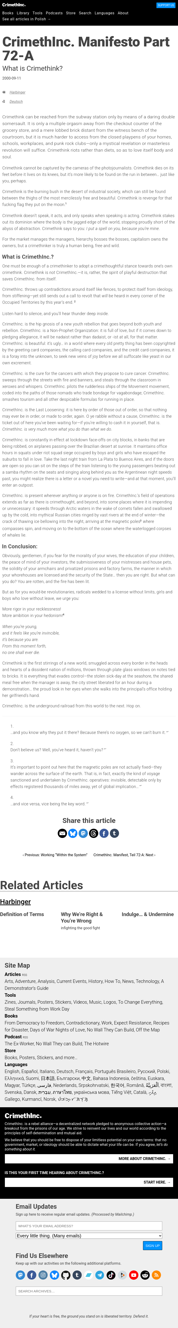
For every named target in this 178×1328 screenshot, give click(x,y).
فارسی (44, 1085)
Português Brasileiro (115, 1071)
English (12, 1071)
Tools (38, 13)
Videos (80, 1002)
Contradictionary (82, 1023)
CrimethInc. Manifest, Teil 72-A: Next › (124, 855)
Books (8, 13)
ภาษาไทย (62, 1092)
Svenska (13, 1092)
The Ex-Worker (19, 1043)
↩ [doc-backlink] (167, 731)
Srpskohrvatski (94, 1085)
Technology (147, 981)
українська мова (91, 1092)
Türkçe (28, 1085)
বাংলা (166, 1085)
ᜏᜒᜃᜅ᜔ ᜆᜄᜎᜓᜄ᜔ (73, 1099)
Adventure (25, 981)
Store (71, 13)
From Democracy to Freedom (34, 1023)
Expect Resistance (132, 1023)
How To (112, 981)
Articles (13, 974)
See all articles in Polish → (26, 19)
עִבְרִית (44, 1092)
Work (107, 1023)
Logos (109, 1002)
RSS (24, 975)
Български (68, 1078)
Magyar (12, 1085)
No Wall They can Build (59, 1043)
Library (23, 13)
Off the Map (148, 1030)
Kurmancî (31, 1099)
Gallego (12, 1099)
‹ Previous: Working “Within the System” (55, 855)
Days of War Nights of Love (57, 1030)
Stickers (63, 1002)
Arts (9, 981)
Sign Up (153, 1246)
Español (29, 1071)
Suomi (32, 1078)
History (95, 981)
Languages (104, 13)
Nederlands (64, 1085)
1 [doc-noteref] (66, 203)
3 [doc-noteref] (141, 520)
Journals (26, 1002)
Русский (146, 1071)
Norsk (50, 1099)
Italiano (47, 1071)
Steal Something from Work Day (37, 1009)
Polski (163, 1071)
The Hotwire (96, 1043)
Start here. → (157, 1182)
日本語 (48, 1078)
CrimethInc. (13, 4)
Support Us (166, 5)
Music (95, 1002)
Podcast (13, 1037)
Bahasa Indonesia (111, 1078)
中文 (86, 1078)
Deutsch (16, 101)
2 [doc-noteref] (75, 301)
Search (85, 13)
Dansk (30, 1092)
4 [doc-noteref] (63, 614)
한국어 (117, 1085)
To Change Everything (140, 1002)
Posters (45, 1002)
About (123, 13)
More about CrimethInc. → (145, 1158)
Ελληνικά (14, 1078)
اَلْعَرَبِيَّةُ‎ (152, 1085)
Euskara (156, 1078)
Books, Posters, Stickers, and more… (41, 1057)
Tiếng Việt (121, 1092)
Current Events (71, 981)
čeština (138, 1078)
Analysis (46, 981)
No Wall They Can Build (110, 1030)
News (128, 981)
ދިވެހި (152, 1092)
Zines (10, 1002)
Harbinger (17, 92)
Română (135, 1085)
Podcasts (54, 13)
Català (140, 1092)
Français (84, 1071)
